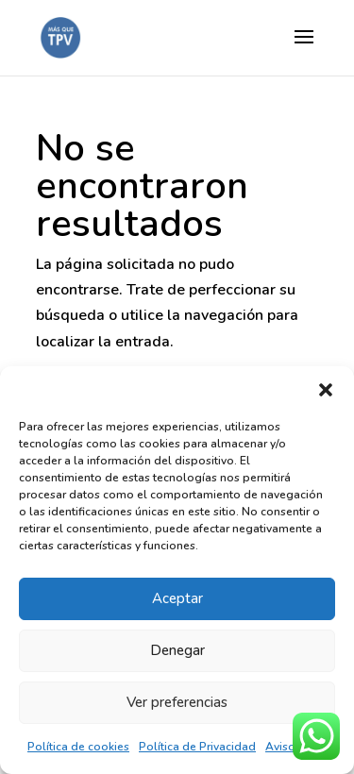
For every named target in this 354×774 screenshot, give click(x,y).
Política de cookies (78, 746)
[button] (325, 389)
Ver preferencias (177, 702)
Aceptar (177, 598)
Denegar (177, 650)
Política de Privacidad (197, 746)
